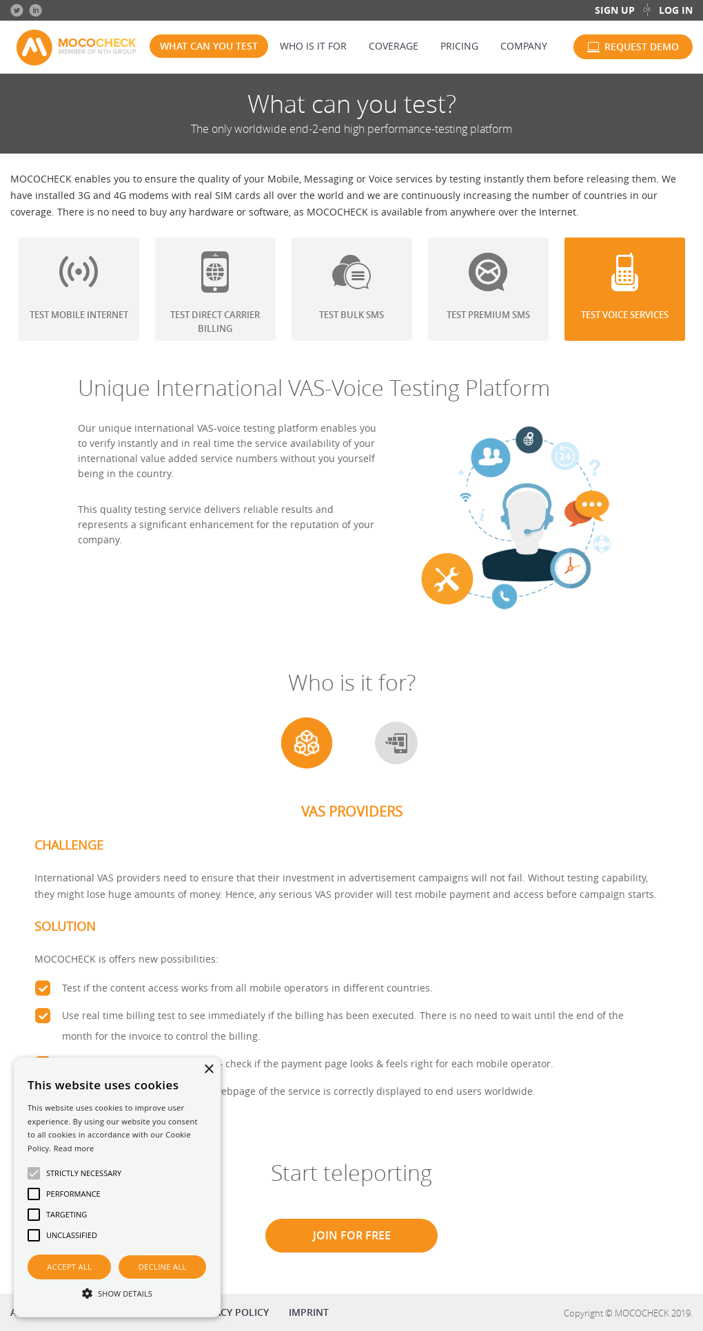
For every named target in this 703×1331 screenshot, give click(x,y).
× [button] (208, 1070)
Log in (676, 10)
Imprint (309, 1312)
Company (523, 45)
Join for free (352, 1235)
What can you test (209, 45)
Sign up (615, 10)
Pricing (459, 45)
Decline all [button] (163, 1266)
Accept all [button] (69, 1266)
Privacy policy (231, 1312)
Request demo (641, 46)
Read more (74, 1148)
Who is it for (313, 45)
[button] (117, 1292)
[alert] (117, 1187)
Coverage (393, 45)
